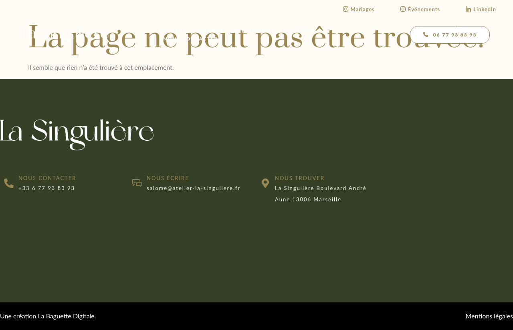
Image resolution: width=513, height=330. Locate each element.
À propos (209, 31)
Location (300, 31)
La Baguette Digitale (66, 316)
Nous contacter (191, 39)
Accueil (171, 31)
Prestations (254, 31)
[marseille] (449, 167)
